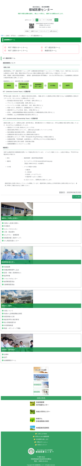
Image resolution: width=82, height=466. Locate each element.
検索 (56, 20)
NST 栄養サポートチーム (16, 50)
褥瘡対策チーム (49, 50)
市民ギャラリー (41, 444)
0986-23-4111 (44, 25)
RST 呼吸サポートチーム (16, 47)
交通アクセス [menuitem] (34, 31)
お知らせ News (41, 433)
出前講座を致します (41, 439)
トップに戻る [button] (77, 196)
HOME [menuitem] (27, 31)
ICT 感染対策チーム (50, 47)
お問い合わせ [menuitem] (53, 31)
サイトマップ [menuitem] (44, 31)
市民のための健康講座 (41, 436)
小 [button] (33, 20)
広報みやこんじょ (41, 441)
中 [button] (37, 20)
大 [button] (40, 20)
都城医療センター (40, 464)
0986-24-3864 (46, 27)
